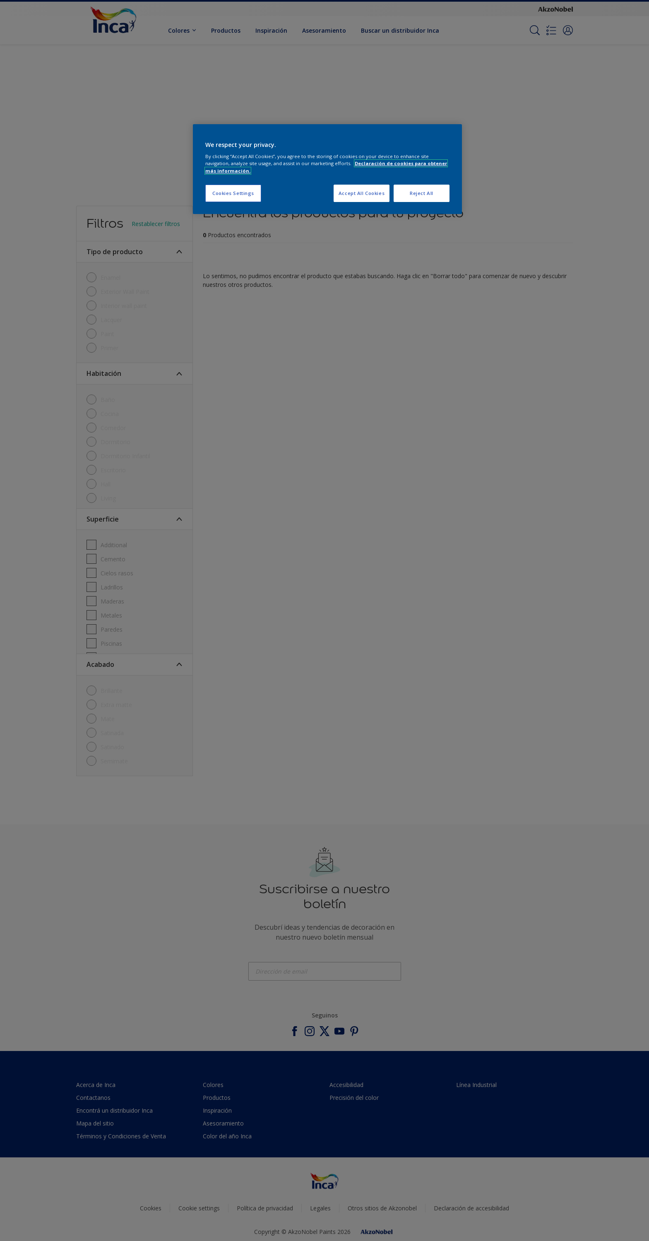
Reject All (421, 193)
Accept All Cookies (362, 193)
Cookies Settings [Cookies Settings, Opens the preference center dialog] (233, 193)
